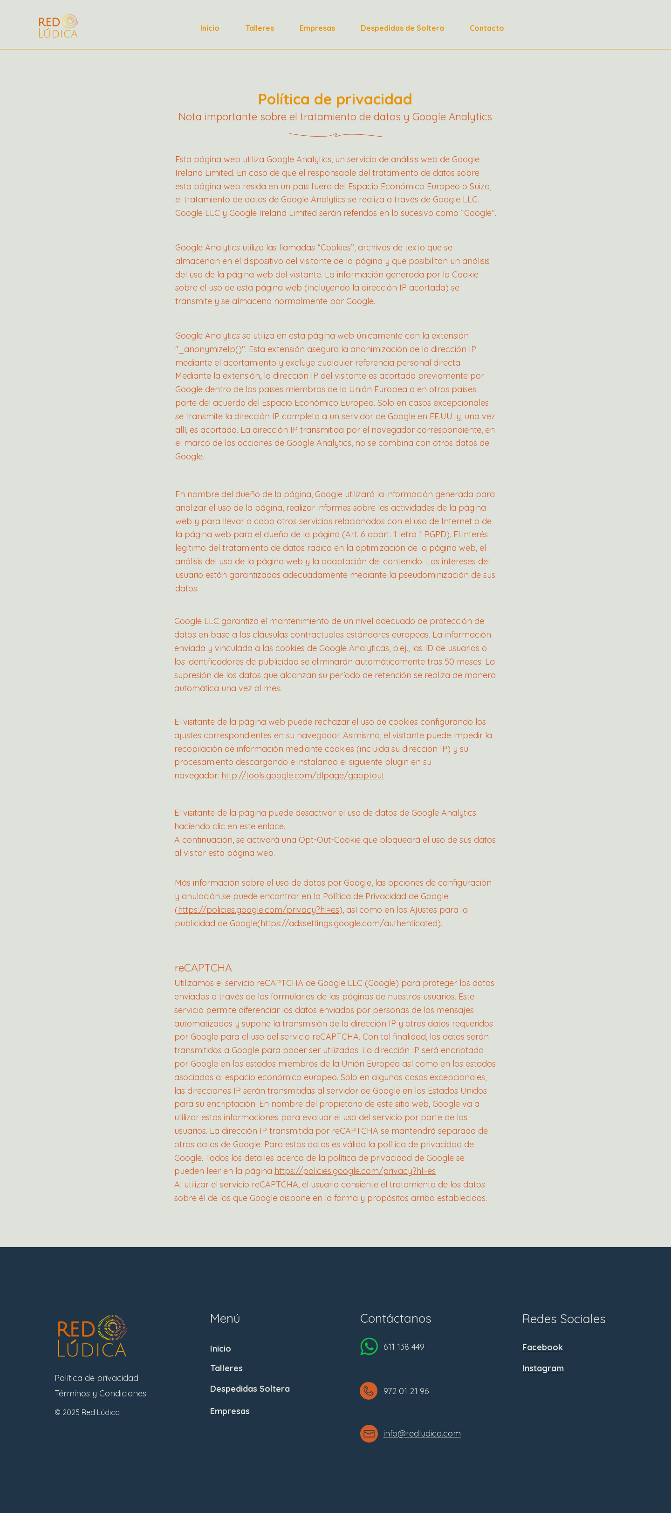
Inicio (220, 1348)
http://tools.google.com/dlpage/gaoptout (302, 775)
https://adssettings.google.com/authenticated (349, 923)
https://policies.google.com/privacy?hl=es (258, 909)
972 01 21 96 (406, 1391)
